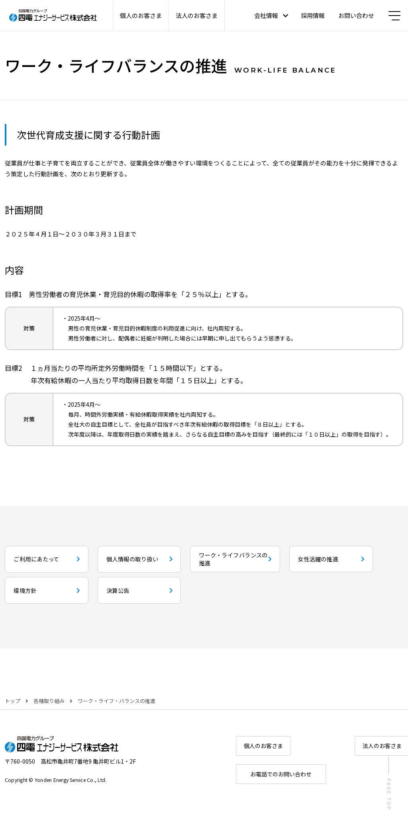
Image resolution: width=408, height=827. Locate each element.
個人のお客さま (141, 15)
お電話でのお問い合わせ (319, 795)
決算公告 (297, 601)
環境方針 (165, 601)
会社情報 (263, 15)
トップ (12, 717)
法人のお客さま (197, 15)
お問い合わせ (353, 15)
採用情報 (310, 15)
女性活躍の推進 (40, 601)
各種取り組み (49, 717)
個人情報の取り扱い (185, 561)
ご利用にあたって (45, 561)
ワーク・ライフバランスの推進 (321, 561)
